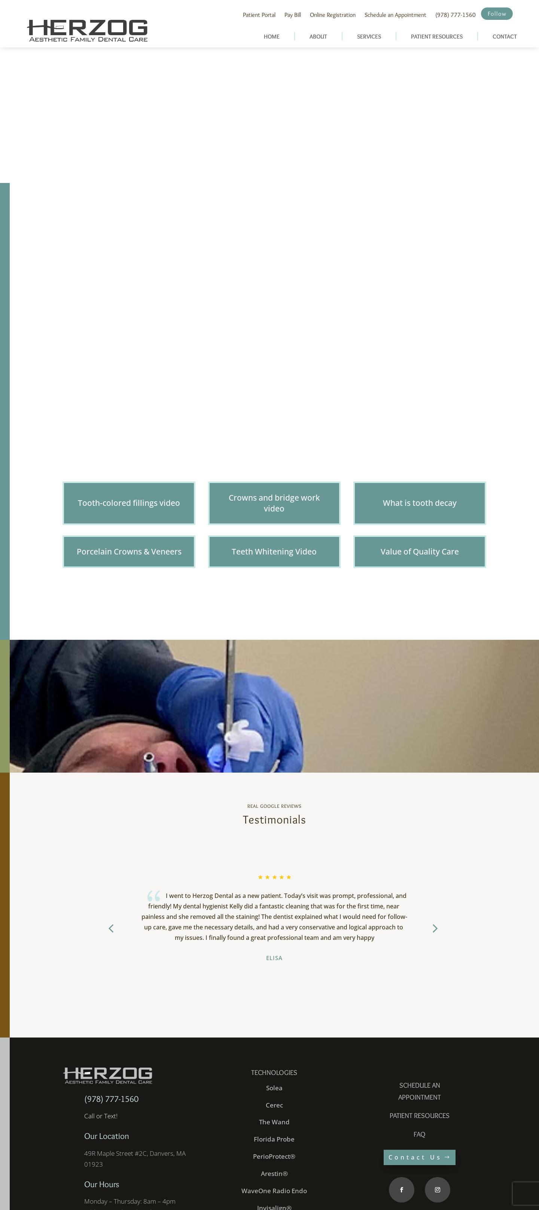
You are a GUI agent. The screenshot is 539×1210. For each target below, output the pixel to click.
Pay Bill (292, 14)
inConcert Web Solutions (227, 1193)
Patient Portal (259, 14)
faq (420, 1083)
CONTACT (505, 36)
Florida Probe (274, 1088)
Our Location (106, 1085)
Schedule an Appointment (395, 14)
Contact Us (415, 1107)
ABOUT (318, 36)
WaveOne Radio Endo (274, 1140)
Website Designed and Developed (158, 1193)
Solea (274, 1037)
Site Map (477, 1193)
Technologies (274, 1022)
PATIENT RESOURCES (437, 36)
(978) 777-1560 (455, 14)
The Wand (274, 1071)
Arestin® (274, 1123)
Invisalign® (274, 1157)
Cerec (274, 1054)
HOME (272, 36)
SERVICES (369, 36)
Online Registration (333, 14)
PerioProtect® (274, 1105)
